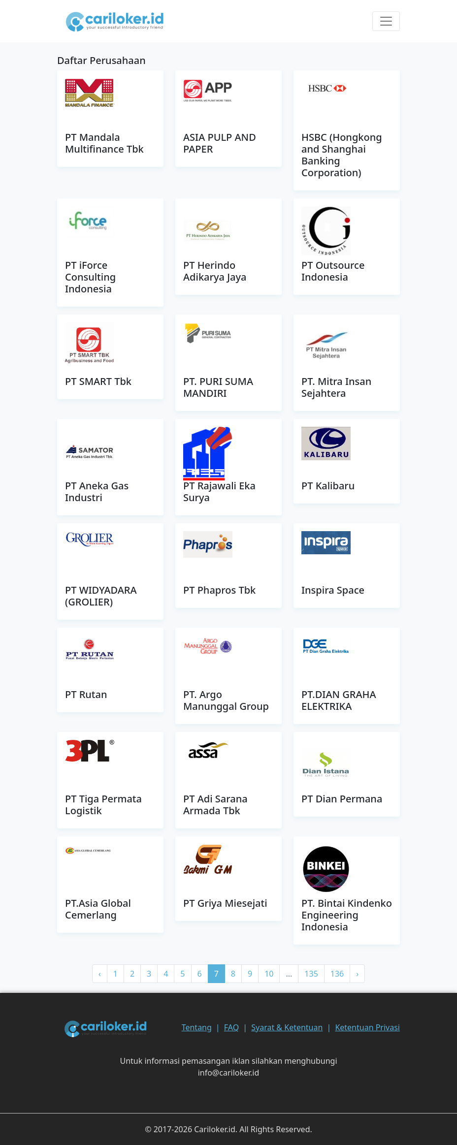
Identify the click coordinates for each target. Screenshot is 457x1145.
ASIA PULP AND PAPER (219, 143)
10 (268, 973)
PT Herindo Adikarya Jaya (214, 271)
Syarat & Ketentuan (287, 1027)
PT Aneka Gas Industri (97, 491)
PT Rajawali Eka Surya (219, 491)
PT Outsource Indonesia (332, 271)
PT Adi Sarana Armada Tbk (215, 804)
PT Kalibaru (328, 485)
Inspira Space (332, 590)
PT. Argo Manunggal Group (226, 700)
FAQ (231, 1027)
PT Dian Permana (341, 798)
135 (311, 973)
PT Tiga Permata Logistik (103, 804)
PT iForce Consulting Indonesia (90, 276)
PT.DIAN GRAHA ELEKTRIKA (338, 700)
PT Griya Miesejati (225, 903)
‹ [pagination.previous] (99, 973)
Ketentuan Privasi (367, 1027)
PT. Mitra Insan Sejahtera (336, 387)
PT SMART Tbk (98, 381)
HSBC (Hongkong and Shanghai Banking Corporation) (341, 154)
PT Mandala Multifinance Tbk (104, 143)
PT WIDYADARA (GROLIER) (101, 595)
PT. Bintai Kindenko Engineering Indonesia (346, 914)
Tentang (197, 1027)
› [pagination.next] (357, 973)
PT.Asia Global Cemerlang (98, 909)
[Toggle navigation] (386, 21)
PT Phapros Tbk (219, 590)
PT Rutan (86, 694)
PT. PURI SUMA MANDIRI (218, 387)
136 (337, 973)
